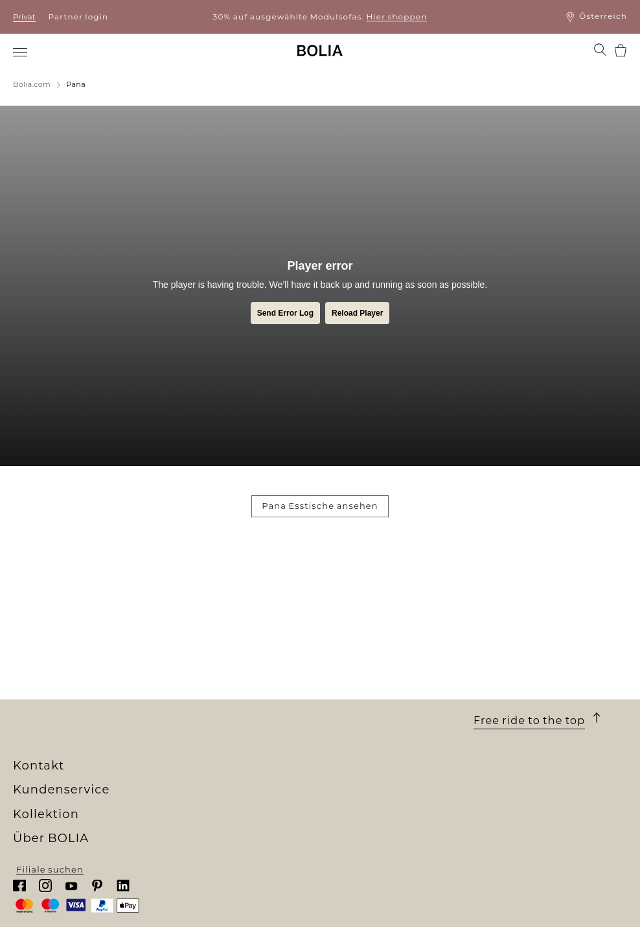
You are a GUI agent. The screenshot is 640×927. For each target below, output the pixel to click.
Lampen (186, 679)
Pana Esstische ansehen (320, 505)
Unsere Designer (53, 691)
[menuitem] (21, 52)
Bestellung (346, 632)
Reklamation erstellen (374, 703)
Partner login (79, 16)
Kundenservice (368, 614)
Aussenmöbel (199, 667)
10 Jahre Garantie (362, 655)
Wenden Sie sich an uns (377, 714)
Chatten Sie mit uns (521, 669)
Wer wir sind (43, 632)
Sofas (179, 644)
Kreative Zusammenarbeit (76, 726)
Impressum (347, 738)
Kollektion (201, 614)
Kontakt (500, 614)
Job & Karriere (46, 679)
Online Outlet (199, 738)
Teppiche (188, 691)
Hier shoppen (396, 16)
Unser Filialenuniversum (72, 644)
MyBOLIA (35, 762)
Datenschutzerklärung (375, 726)
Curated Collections (214, 714)
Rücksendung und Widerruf (387, 691)
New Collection (203, 632)
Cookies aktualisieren (372, 752)
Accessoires (194, 703)
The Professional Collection (232, 726)
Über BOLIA (55, 614)
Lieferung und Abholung (379, 644)
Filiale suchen (547, 907)
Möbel (181, 655)
